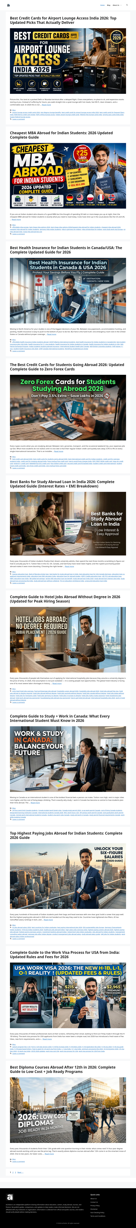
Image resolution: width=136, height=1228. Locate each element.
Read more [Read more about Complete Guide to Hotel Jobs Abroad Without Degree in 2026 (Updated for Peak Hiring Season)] (57, 683)
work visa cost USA (52, 1051)
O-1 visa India (76, 1049)
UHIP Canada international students (51, 349)
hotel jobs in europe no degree (70, 696)
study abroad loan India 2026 (83, 579)
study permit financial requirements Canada (104, 815)
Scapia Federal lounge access (20, 117)
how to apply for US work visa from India (46, 1049)
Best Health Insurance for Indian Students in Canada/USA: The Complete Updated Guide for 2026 (66, 250)
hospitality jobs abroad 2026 (89, 691)
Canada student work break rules (49, 810)
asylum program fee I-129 (21, 1047)
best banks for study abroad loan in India (64, 574)
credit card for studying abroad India (34, 461)
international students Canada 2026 (50, 813)
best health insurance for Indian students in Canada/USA (96, 342)
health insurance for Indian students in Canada (71, 344)
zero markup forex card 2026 (56, 466)
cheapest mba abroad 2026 (110, 227)
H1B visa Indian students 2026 (32, 930)
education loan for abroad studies (68, 576)
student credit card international (104, 463)
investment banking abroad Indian (54, 932)
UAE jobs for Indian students (111, 934)
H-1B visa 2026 (106, 1047)
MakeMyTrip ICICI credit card (39, 463)
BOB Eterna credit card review (24, 115)
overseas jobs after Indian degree (40, 934)
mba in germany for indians (71, 229)
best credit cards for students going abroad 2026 (50, 459)
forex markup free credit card (57, 461)
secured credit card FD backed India (79, 463)
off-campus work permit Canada (91, 813)
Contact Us (94, 1202)
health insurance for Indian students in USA (104, 344)
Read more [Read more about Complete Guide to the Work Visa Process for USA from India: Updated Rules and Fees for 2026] (47, 1039)
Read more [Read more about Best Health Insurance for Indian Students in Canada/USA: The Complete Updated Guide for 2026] (51, 334)
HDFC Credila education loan (91, 576)
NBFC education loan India (19, 579)
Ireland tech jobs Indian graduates (79, 932)
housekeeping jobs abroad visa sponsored (55, 698)
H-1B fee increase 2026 (60, 1047)
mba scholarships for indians (92, 229)
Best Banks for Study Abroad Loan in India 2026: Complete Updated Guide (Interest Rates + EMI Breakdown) (62, 484)
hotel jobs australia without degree (69, 693)
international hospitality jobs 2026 (103, 698)
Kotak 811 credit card (21, 463)
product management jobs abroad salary (66, 934)
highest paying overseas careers (30, 932)
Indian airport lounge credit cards (67, 115)
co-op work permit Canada (91, 810)
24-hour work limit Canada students (25, 810)
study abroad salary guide (91, 934)
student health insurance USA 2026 (25, 349)
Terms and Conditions (97, 1216)
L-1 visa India (66, 1049)
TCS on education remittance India (72, 581)
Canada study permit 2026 (71, 810)
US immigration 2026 (111, 1049)
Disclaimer (94, 1209)
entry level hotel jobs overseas (22, 691)
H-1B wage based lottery (22, 1049)
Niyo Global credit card (58, 463)
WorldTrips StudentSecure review (76, 349)
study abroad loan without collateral (46, 581)
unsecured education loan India (96, 581)
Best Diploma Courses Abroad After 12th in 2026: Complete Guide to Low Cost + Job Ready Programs (63, 1069)
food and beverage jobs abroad (45, 691)
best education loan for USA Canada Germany (95, 574)
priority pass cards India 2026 (113, 115)
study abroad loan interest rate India (107, 579)
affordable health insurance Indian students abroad (30, 342)
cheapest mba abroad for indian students (24, 229)
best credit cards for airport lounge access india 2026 (80, 112)
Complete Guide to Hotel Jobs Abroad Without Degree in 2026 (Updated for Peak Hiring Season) (65, 599)
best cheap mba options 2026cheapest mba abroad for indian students (76, 227)
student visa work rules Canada (58, 815)
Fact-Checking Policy (97, 1213)
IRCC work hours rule (71, 813)
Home (102, 5)
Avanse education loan (20, 574)
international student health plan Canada (74, 346)
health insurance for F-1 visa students (41, 344)
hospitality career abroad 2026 (67, 691)
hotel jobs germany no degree (47, 696)
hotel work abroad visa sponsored (28, 698)
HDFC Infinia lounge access (45, 115)
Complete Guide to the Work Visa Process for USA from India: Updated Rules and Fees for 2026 (65, 954)
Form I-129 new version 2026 (41, 1047)
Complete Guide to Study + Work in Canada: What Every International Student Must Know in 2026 (60, 718)
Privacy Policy (95, 1206)
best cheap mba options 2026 (39, 227)
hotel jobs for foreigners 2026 (26, 696)
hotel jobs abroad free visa (109, 691)
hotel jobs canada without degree (94, 693)
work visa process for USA (69, 1051)
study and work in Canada (79, 815)
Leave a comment (18, 119)
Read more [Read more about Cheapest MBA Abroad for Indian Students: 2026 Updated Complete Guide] (16, 219)
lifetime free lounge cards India (91, 115)
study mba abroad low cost (32, 232)
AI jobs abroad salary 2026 (21, 927)
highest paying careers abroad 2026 (100, 930)
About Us (118, 5)
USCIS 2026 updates (38, 1051)
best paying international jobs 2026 (69, 927)
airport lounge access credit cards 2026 (26, 112)
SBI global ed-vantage (37, 579)
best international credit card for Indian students (85, 459)
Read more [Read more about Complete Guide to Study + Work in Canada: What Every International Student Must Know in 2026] (35, 802)
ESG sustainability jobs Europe (93, 927)
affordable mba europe (20, 227)
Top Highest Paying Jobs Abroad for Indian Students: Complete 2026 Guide (66, 835)
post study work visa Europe (113, 229)
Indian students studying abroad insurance (44, 346)
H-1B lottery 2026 (75, 1047)
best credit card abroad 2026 (22, 459)
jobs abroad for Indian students (103, 932)
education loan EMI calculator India (43, 576)
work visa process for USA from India (92, 1051)
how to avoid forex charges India (80, 461)
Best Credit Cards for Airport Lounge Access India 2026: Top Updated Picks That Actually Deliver (63, 20)
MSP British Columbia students (100, 346)
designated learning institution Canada (23, 813)
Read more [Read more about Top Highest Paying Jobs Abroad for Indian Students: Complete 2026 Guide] (48, 920)
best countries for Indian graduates (44, 927)
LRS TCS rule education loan (111, 576)
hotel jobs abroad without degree (44, 693)
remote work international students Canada (31, 815)
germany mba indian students (50, 229)
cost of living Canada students (111, 810)
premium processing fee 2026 (92, 1049)
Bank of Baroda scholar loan (39, 574)
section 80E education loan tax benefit (59, 579)
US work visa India (24, 1051)
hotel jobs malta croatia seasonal (93, 696)
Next (20, 1172)
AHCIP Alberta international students (62, 342)
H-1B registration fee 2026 (91, 1047)
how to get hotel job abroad (80, 698)
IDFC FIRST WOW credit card (102, 461)
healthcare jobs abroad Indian (54, 930)
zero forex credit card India (36, 466)
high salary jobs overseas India (76, 930)
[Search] (127, 5)
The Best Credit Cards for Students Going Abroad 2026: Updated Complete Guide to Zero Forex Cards (67, 366)
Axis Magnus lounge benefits (51, 112)
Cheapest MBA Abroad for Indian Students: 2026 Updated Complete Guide (61, 135)
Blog (108, 5)
